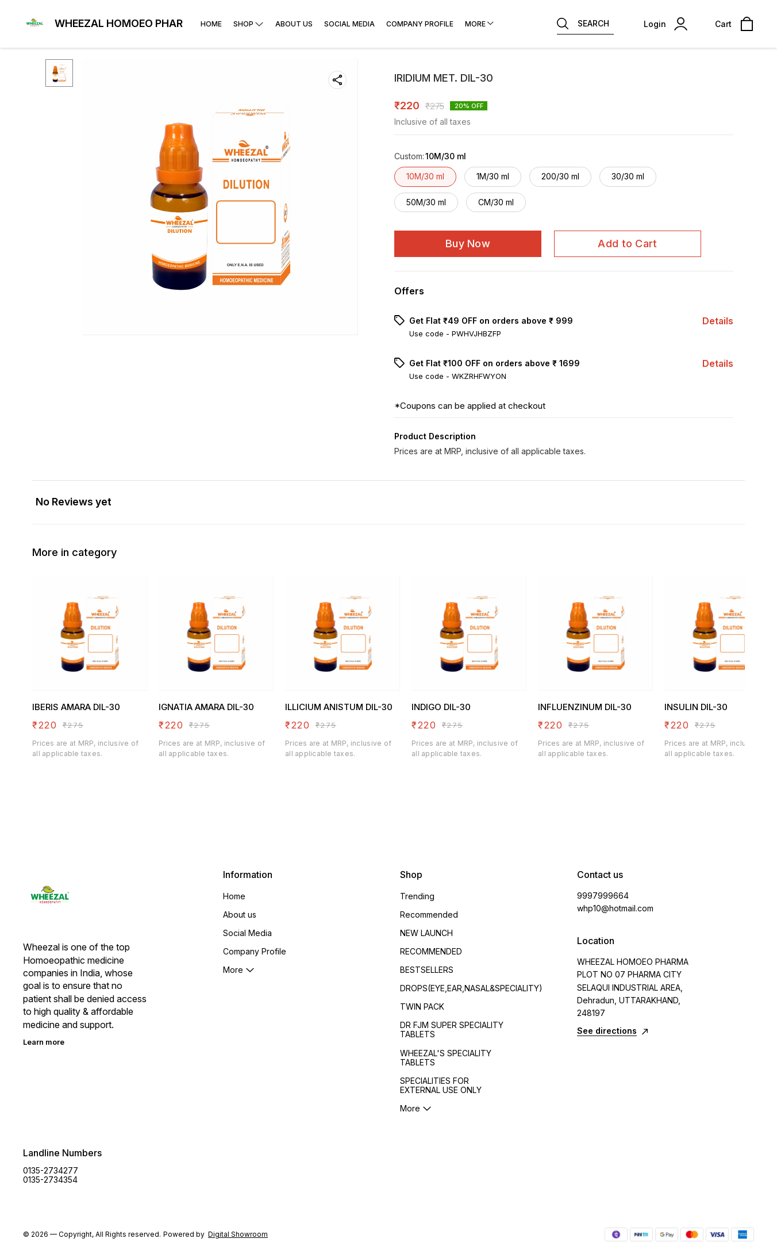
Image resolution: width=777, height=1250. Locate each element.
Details (717, 321)
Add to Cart (627, 243)
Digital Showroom (238, 1234)
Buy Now (467, 243)
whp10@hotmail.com (615, 908)
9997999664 (603, 895)
